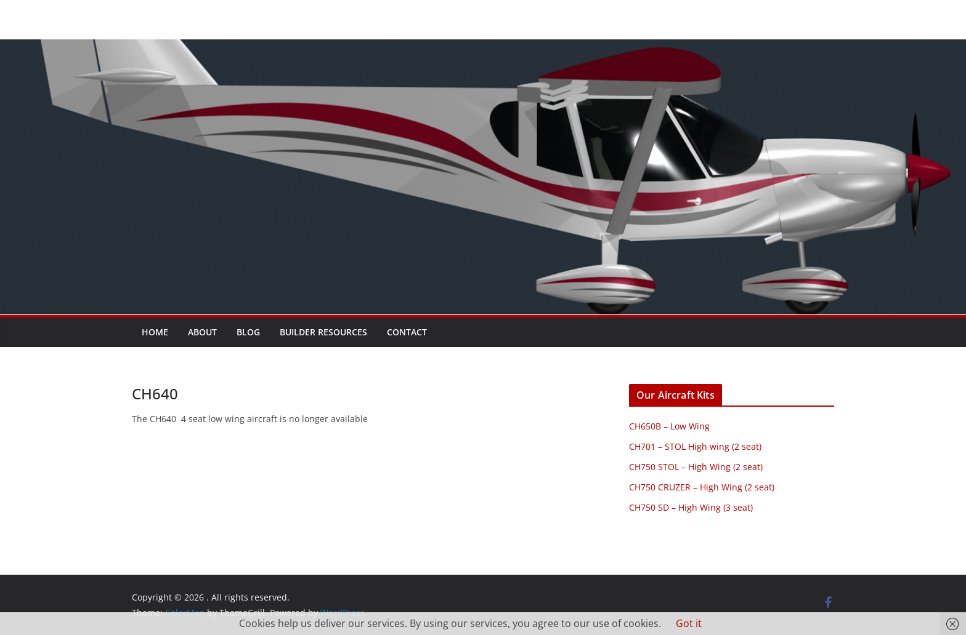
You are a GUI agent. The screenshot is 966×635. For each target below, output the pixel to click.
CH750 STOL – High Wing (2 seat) (696, 467)
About (202, 332)
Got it (689, 623)
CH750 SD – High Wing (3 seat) (691, 507)
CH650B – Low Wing (669, 426)
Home (155, 332)
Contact (407, 332)
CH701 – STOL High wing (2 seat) (695, 446)
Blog (248, 332)
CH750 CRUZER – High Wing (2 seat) (701, 487)
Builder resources (323, 332)
